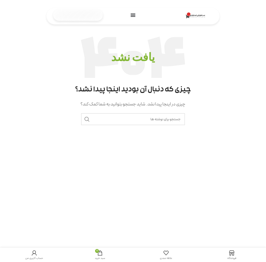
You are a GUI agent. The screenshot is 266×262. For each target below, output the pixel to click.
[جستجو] (133, 119)
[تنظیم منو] (133, 15)
